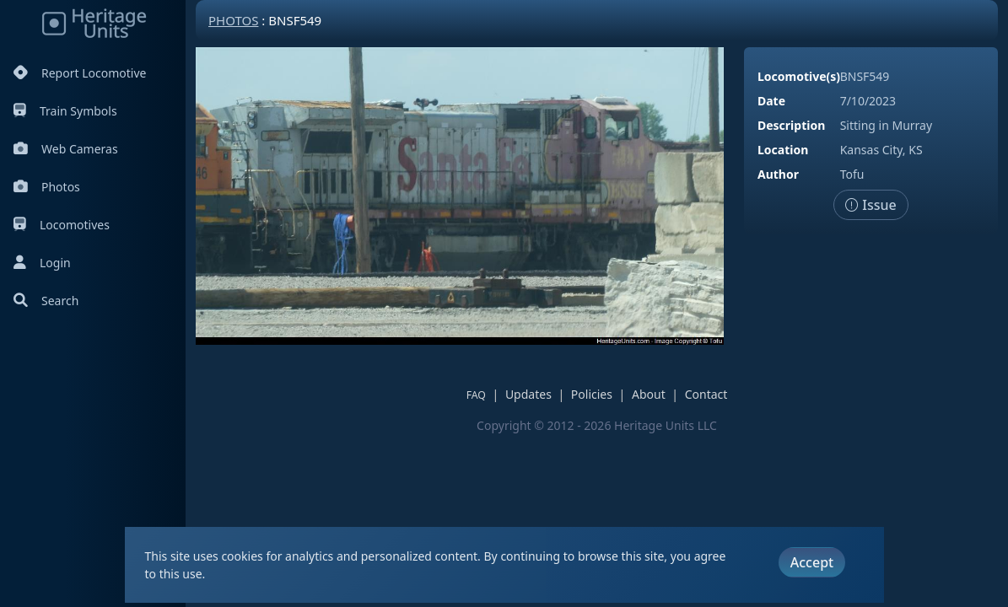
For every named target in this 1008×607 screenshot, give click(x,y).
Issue (871, 205)
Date (771, 101)
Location (782, 150)
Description (791, 125)
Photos (46, 187)
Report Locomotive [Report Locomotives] (79, 73)
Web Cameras (65, 149)
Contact (706, 394)
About (649, 394)
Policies (591, 394)
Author (778, 174)
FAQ (476, 395)
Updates (528, 394)
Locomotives (61, 225)
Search (45, 301)
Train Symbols (65, 111)
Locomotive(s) (798, 76)
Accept (811, 562)
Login (42, 263)
